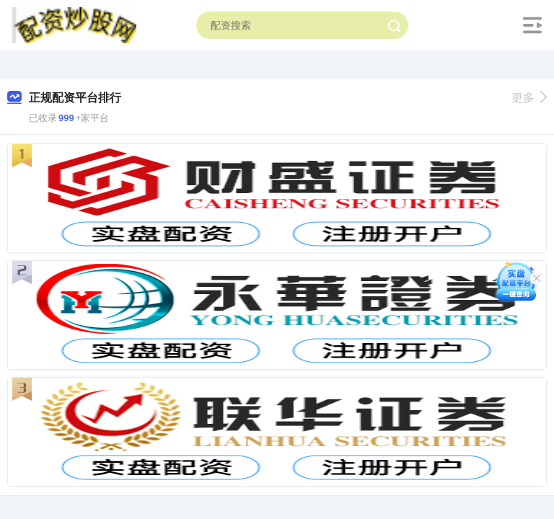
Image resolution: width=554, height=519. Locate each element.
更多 (529, 98)
